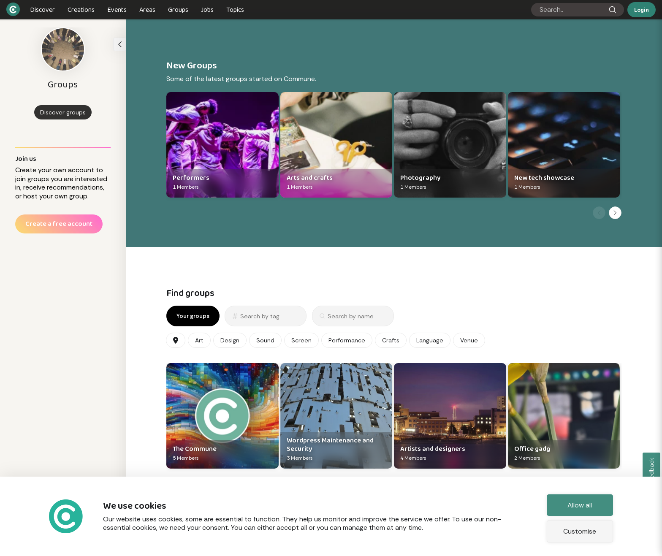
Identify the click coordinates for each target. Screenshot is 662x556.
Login (641, 9)
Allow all (579, 505)
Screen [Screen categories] (301, 340)
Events (117, 9)
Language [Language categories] (429, 340)
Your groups (192, 316)
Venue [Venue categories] (469, 340)
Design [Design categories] (229, 340)
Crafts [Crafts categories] (390, 340)
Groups (178, 9)
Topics (235, 9)
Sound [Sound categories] (265, 340)
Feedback (651, 471)
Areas (147, 9)
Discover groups (63, 112)
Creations (81, 9)
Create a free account (58, 223)
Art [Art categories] (199, 340)
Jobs (207, 9)
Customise (579, 531)
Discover (42, 9)
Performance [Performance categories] (346, 340)
